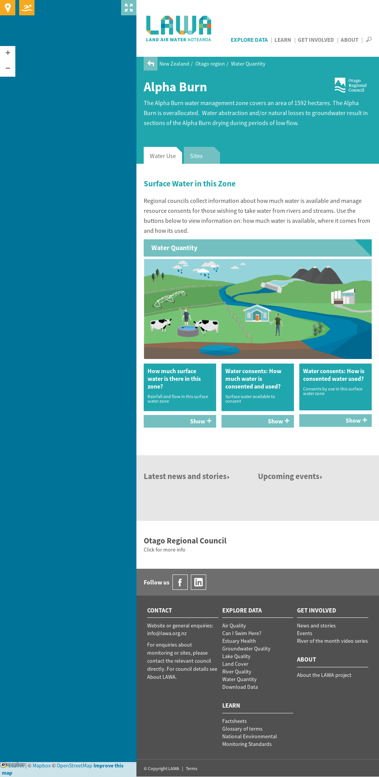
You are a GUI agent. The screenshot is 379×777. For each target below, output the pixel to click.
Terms (191, 768)
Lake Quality (236, 656)
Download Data (240, 686)
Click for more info (164, 549)
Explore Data (249, 39)
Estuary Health (239, 640)
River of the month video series (332, 640)
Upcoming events (290, 476)
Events (304, 633)
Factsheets (234, 721)
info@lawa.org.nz (167, 633)
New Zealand (174, 63)
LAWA (179, 28)
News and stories (316, 625)
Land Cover (235, 663)
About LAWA (161, 676)
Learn (282, 39)
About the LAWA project (324, 675)
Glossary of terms (242, 728)
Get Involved (316, 39)
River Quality (236, 671)
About (349, 39)
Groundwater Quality (246, 648)
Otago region (210, 63)
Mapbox (12, 765)
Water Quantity (248, 63)
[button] (7, 53)
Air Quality (234, 625)
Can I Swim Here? (241, 633)
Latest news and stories (187, 476)
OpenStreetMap (74, 765)
